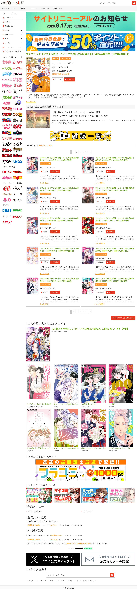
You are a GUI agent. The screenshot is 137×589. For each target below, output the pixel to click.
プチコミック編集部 (66, 63)
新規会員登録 (9, 17)
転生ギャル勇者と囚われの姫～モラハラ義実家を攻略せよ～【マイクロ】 (122, 448)
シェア (71, 548)
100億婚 (112, 404)
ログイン (53, 525)
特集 (51, 581)
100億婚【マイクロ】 (89, 404)
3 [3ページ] (76, 152)
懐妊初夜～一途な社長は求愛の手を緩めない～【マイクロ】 (40, 404)
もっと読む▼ (31, 102)
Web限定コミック (9, 8)
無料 (70, 581)
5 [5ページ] (83, 152)
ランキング (45, 8)
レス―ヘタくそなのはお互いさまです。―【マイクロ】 (67, 448)
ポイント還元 (66, 58)
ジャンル (32, 8)
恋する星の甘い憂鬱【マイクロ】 (39, 448)
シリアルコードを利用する (13, 51)
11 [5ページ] (86, 152)
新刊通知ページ (56, 535)
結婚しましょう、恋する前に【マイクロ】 (94, 448)
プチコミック (63, 67)
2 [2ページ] (73, 152)
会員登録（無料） (34, 525)
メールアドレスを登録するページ (78, 543)
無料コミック (58, 8)
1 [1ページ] (70, 152)
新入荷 (22, 8)
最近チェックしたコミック (86, 581)
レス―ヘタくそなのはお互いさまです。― (67, 404)
